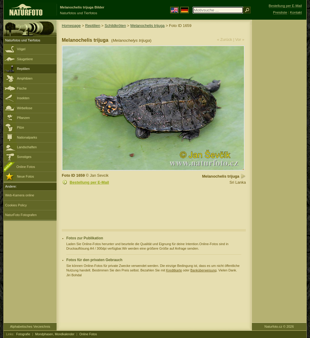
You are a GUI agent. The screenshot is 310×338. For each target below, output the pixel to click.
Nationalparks (27, 137)
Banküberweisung (203, 270)
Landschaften (27, 147)
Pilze (20, 127)
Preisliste (280, 12)
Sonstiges (24, 157)
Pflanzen (23, 118)
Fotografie (23, 334)
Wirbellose (24, 108)
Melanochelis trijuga (147, 25)
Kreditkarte (174, 270)
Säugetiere (25, 59)
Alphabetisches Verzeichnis (30, 326)
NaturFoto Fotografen (21, 215)
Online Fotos (25, 167)
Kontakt (296, 12)
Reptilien (23, 69)
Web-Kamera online (19, 195)
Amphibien (24, 78)
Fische (22, 88)
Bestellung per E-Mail (89, 182)
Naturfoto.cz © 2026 (279, 326)
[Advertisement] (279, 116)
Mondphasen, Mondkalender (54, 334)
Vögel (21, 49)
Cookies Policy (16, 205)
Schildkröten (115, 25)
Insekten (23, 98)
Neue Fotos (25, 176)
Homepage (71, 25)
